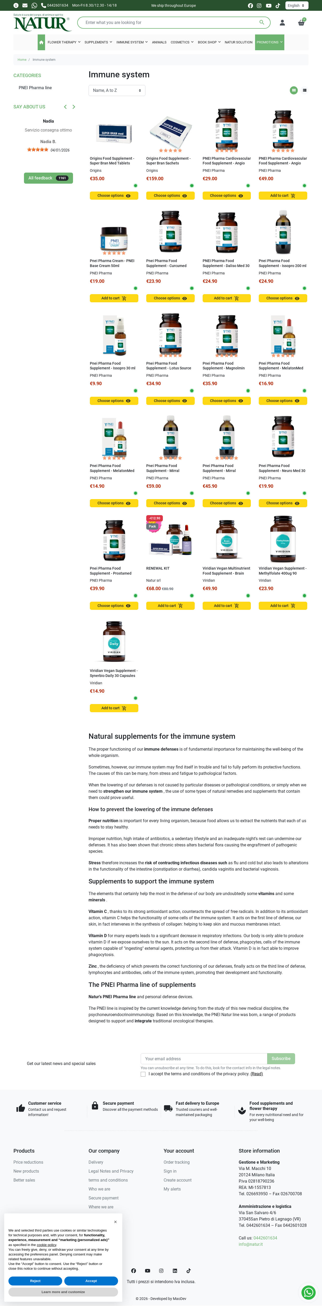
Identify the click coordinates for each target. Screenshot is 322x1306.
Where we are (101, 1206)
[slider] (39, 149)
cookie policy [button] (46, 1245)
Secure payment (104, 1198)
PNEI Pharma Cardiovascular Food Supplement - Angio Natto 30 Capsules (227, 163)
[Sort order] (117, 90)
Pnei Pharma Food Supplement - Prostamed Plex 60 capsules (110, 573)
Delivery (96, 1162)
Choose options (114, 195)
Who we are (99, 1189)
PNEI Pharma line (35, 87)
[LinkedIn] (175, 1270)
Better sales (24, 1180)
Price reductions (28, 1162)
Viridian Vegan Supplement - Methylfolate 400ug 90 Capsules (283, 573)
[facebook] (250, 5)
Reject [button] (35, 1281)
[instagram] (259, 5)
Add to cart (283, 195)
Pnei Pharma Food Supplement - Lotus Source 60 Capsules (168, 368)
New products (26, 1171)
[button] (301, 22)
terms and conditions (108, 1180)
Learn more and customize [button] (63, 1292)
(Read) (257, 1073)
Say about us (29, 106)
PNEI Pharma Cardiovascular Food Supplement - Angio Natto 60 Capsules (283, 163)
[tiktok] (278, 5)
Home (22, 60)
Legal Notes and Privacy (111, 1171)
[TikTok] (189, 1270)
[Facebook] (133, 1270)
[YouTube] (147, 1270)
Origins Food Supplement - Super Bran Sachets (168, 161)
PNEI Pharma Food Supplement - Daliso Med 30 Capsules (226, 266)
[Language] (297, 5)
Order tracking (177, 1162)
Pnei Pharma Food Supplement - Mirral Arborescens (162, 471)
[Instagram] (161, 1270)
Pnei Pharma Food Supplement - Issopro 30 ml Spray (112, 368)
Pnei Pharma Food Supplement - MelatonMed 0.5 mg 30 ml (281, 368)
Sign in (170, 1171)
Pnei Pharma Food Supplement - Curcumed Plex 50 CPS (166, 266)
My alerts (172, 1189)
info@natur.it (251, 1244)
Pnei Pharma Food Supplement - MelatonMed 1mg (112, 471)
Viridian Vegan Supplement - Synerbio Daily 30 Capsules (114, 673)
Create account (178, 1180)
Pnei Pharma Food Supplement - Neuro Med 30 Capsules (282, 471)
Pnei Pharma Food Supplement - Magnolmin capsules (224, 368)
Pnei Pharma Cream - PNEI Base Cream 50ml (112, 263)
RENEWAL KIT (158, 568)
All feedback (48, 178)
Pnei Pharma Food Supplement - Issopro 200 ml (282, 263)
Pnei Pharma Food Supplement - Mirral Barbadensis (219, 471)
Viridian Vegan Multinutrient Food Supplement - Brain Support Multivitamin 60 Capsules (226, 575)
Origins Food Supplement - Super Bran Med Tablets (112, 161)
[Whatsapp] (34, 5)
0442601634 (265, 1237)
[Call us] (54, 5)
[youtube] (269, 5)
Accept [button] (91, 1281)
